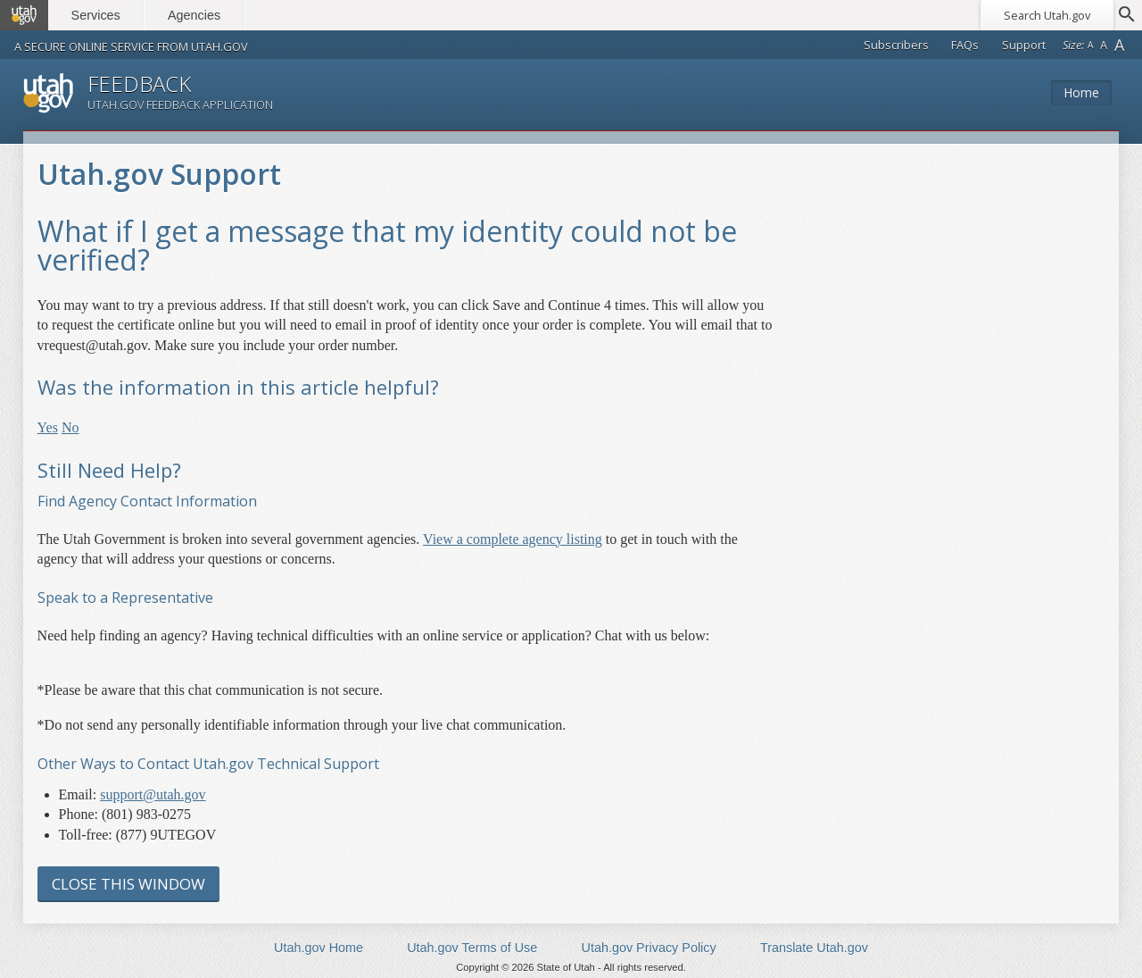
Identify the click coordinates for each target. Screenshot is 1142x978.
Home (1081, 92)
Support (1024, 45)
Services (95, 15)
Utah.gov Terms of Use (472, 947)
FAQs (965, 45)
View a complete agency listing (512, 539)
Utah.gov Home (318, 947)
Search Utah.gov (1047, 15)
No (70, 427)
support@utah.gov (152, 794)
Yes (47, 427)
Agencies (194, 15)
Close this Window (128, 884)
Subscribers (896, 45)
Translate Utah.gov (814, 947)
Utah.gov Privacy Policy (649, 947)
